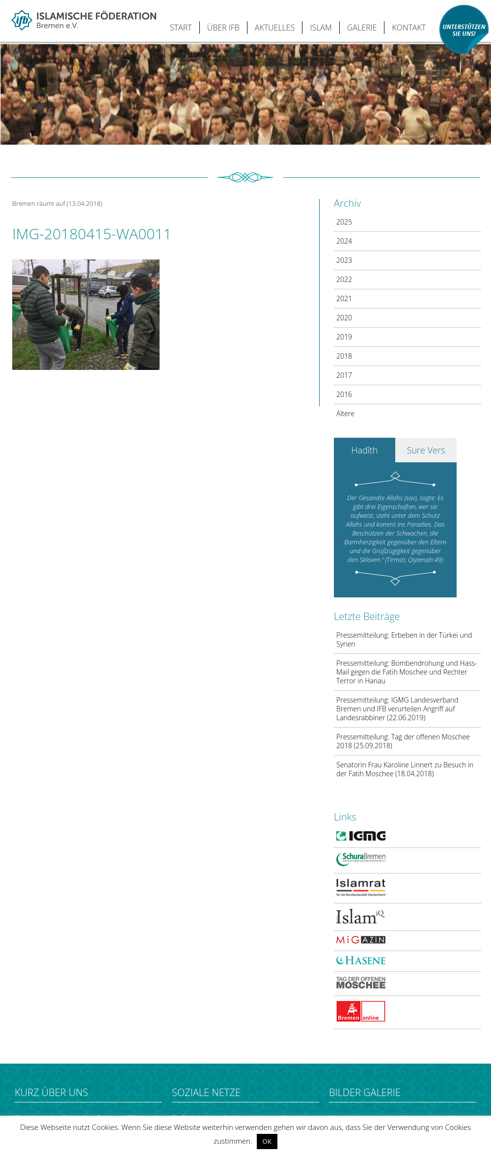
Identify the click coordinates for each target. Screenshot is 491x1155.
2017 (344, 375)
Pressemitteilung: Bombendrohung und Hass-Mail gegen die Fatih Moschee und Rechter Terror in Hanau (406, 671)
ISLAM (320, 27)
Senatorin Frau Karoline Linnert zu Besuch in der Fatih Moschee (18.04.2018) (404, 769)
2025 (344, 221)
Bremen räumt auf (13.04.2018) (57, 203)
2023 (344, 260)
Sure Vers (426, 450)
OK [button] (267, 1141)
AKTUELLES (275, 27)
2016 (344, 394)
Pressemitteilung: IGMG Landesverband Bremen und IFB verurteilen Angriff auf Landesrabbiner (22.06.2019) (397, 708)
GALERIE (362, 27)
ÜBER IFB (223, 27)
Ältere (345, 413)
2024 (344, 241)
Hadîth (365, 450)
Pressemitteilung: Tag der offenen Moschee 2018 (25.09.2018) (403, 741)
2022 (344, 279)
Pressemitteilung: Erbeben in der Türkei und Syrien (404, 639)
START (181, 27)
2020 (344, 317)
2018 (344, 356)
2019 (344, 336)
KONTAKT (409, 27)
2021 (344, 298)
